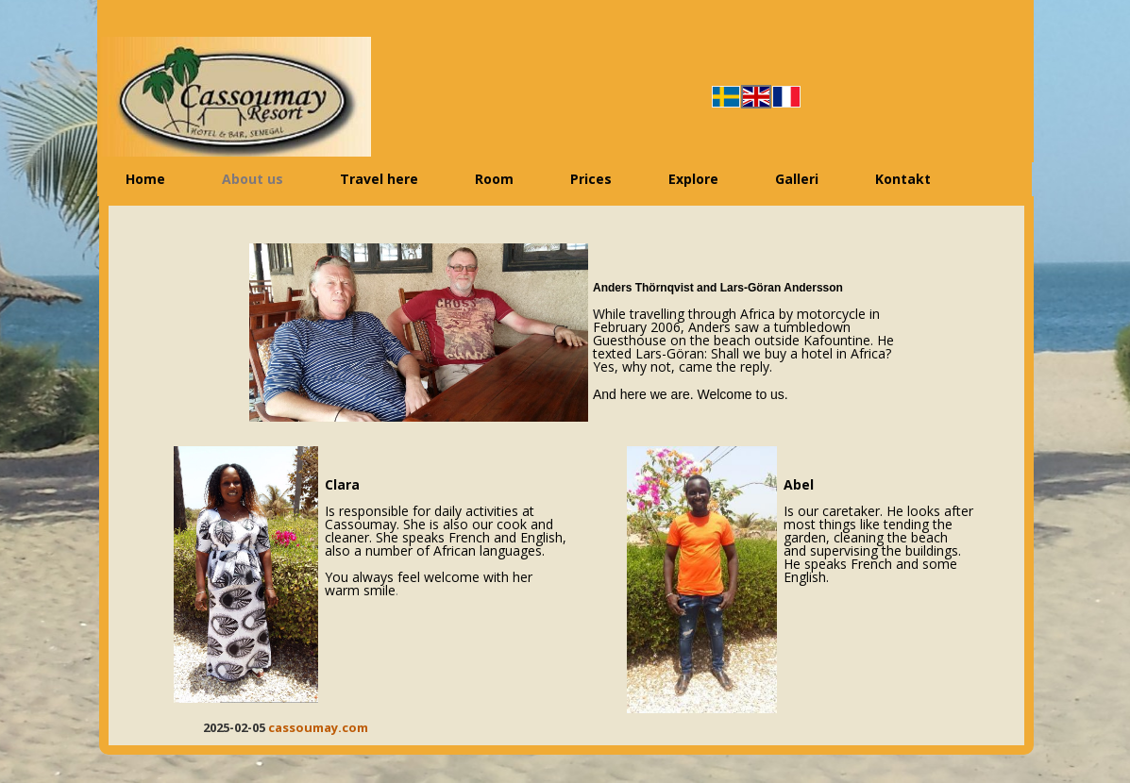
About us (252, 179)
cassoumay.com (318, 727)
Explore (693, 179)
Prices (591, 179)
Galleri (796, 179)
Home (145, 179)
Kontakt (903, 179)
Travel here (379, 179)
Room (494, 179)
